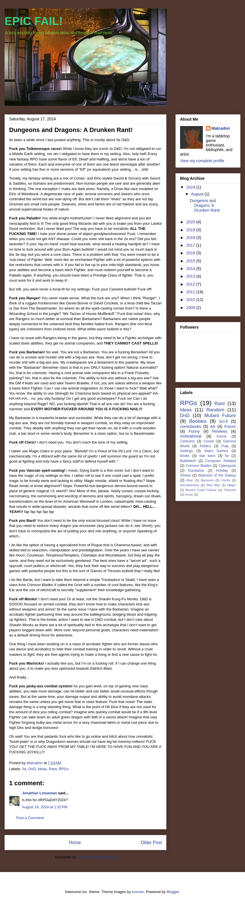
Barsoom (207, 480)
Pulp (224, 446)
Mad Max (213, 485)
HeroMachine (189, 485)
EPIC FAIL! (34, 21)
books (185, 456)
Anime (221, 436)
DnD (32, 769)
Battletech (188, 461)
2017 (191, 245)
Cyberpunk (227, 466)
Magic (231, 485)
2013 (191, 276)
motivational (190, 436)
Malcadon (221, 128)
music (189, 494)
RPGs (64, 769)
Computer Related (220, 461)
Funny (194, 431)
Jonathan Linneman (39, 793)
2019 (191, 230)
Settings (186, 451)
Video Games (216, 451)
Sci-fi (223, 421)
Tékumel (230, 490)
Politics (205, 446)
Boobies (198, 421)
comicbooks (190, 426)
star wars (207, 456)
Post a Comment (30, 818)
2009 (191, 307)
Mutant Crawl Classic (201, 490)
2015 (191, 261)
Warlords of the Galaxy (217, 475)
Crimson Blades (198, 466)
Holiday (222, 471)
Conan (209, 441)
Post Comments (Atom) (96, 857)
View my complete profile (202, 160)
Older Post (151, 842)
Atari (190, 480)
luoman (138, 892)
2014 (191, 268)
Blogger (173, 892)
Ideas (42, 769)
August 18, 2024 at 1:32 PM (44, 807)
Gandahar (196, 471)
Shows (185, 475)
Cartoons (187, 441)
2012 (191, 284)
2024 (191, 187)
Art (212, 426)
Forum (230, 426)
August (197, 194)
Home (75, 842)
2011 (191, 292)
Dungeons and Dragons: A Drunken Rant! (205, 205)
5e (24, 769)
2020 (191, 222)
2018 (191, 237)
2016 (191, 253)
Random (215, 410)
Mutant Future (220, 415)
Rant (53, 769)
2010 (191, 299)
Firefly (225, 480)
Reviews (219, 431)
